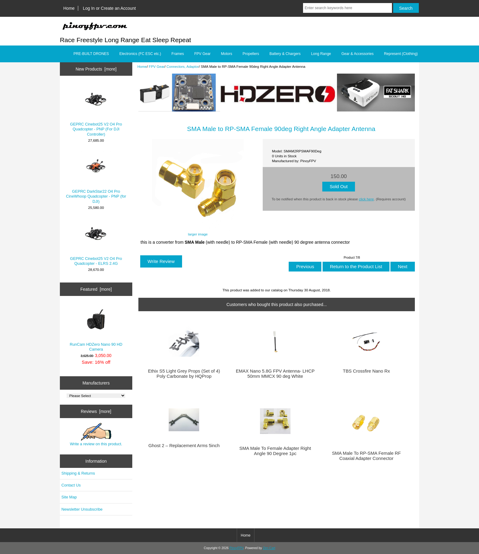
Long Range (321, 54)
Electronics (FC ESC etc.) (140, 54)
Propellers (251, 54)
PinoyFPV (236, 548)
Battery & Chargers (285, 54)
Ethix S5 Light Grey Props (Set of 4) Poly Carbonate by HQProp (184, 373)
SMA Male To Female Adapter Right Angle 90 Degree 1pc (275, 451)
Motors (226, 54)
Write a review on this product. (96, 434)
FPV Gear (157, 66)
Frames (177, 54)
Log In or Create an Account (109, 8)
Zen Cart (269, 548)
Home (69, 8)
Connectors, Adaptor (182, 66)
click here (366, 199)
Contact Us (71, 485)
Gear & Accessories (358, 54)
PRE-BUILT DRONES (91, 54)
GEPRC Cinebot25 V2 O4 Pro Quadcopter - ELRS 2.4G (96, 242)
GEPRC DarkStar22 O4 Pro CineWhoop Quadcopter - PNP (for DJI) (96, 177)
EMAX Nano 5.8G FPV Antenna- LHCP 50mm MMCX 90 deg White (275, 373)
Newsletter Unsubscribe (82, 509)
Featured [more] (96, 289)
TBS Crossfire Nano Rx (366, 371)
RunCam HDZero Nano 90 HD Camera (96, 328)
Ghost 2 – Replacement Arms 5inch (184, 445)
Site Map (69, 497)
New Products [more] (96, 69)
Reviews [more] (96, 411)
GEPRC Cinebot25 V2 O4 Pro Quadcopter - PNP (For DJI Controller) (96, 110)
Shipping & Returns (78, 473)
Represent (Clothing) (401, 54)
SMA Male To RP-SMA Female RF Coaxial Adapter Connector (366, 456)
